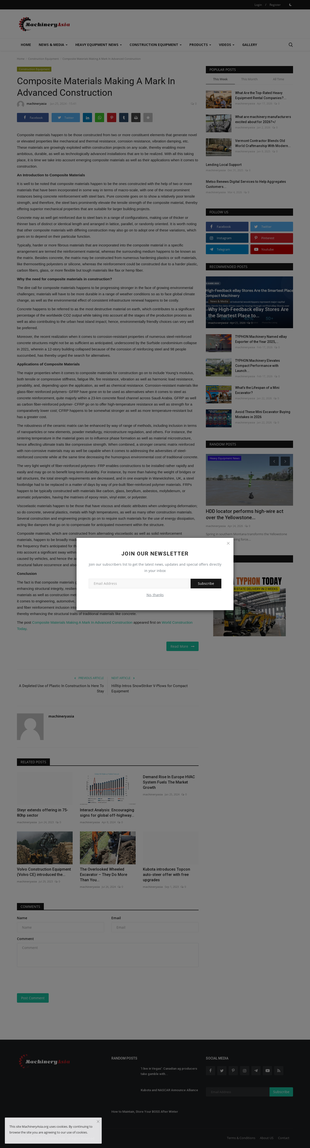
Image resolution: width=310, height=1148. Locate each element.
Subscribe (206, 583)
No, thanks (155, 595)
